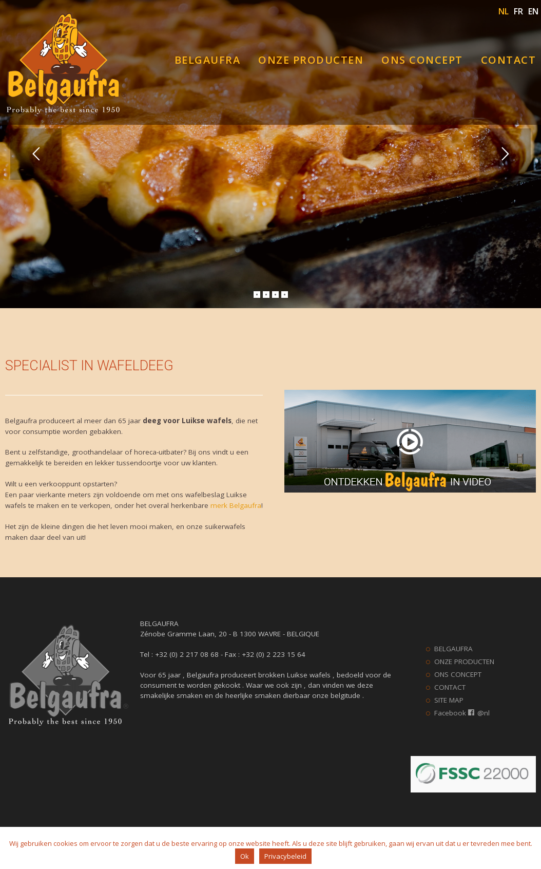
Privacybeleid (285, 856)
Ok (244, 856)
